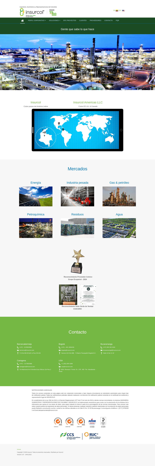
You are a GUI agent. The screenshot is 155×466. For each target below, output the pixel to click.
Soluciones (54, 20)
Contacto (108, 20)
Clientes (83, 20)
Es (116, 10)
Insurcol (36, 102)
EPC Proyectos (69, 20)
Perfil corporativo (37, 20)
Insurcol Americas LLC (88, 102)
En (122, 10)
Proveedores (95, 20)
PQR (117, 20)
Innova (19, 449)
